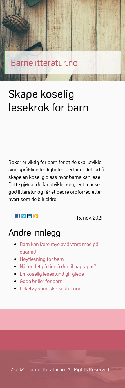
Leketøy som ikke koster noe (50, 288)
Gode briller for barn (41, 281)
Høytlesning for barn (42, 259)
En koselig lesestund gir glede (52, 274)
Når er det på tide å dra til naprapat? (58, 266)
